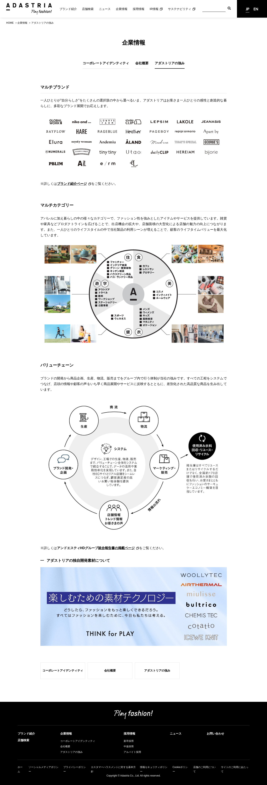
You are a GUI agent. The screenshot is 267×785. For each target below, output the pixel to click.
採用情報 (138, 9)
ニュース (105, 9)
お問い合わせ (215, 733)
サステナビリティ (179, 9)
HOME (10, 22)
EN (256, 8)
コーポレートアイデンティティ (106, 63)
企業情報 (121, 9)
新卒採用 (129, 741)
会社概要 (142, 63)
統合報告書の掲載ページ (116, 548)
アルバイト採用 (132, 752)
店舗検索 (88, 9)
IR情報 (154, 9)
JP (247, 8)
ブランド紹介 (68, 9)
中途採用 (129, 746)
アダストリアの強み (170, 63)
